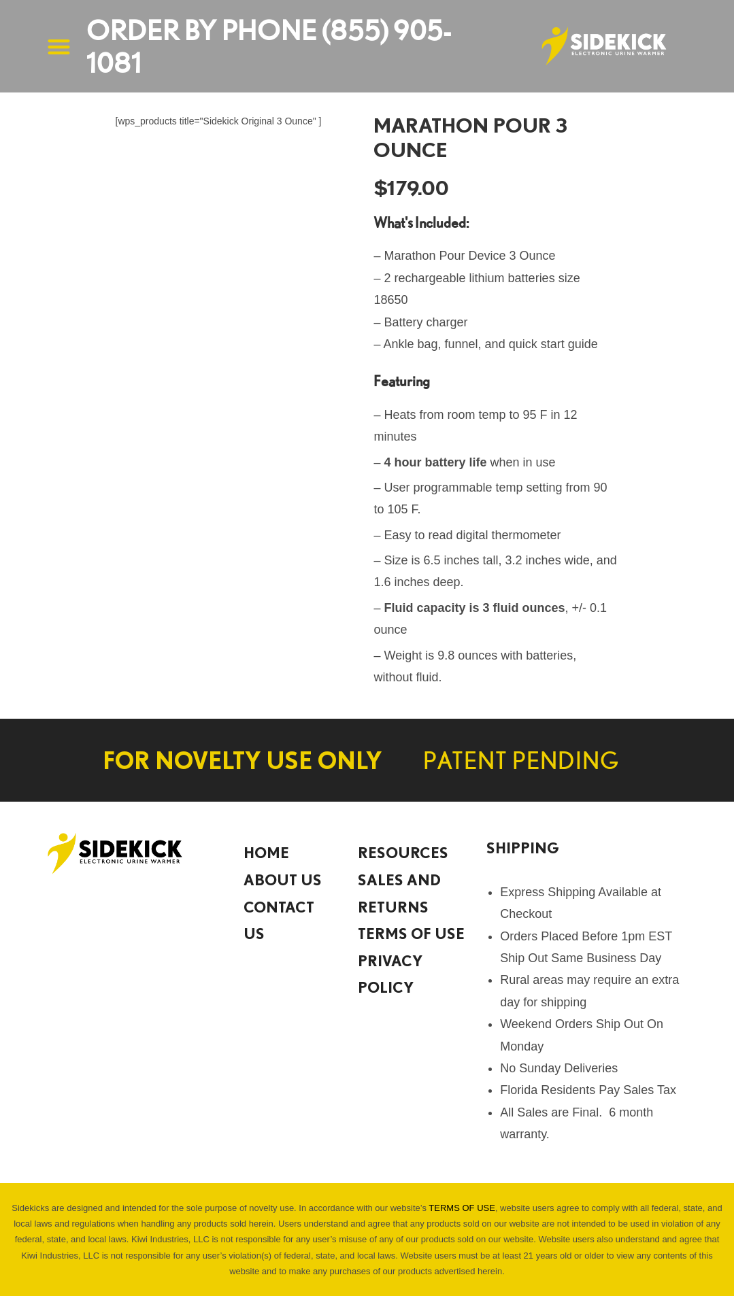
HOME (266, 852)
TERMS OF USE (411, 933)
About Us (283, 879)
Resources (403, 852)
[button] (59, 47)
